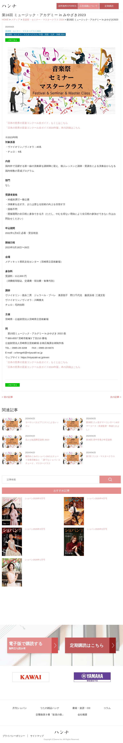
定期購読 (109, 6)
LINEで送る (12, 41)
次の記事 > (115, 398)
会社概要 (82, 716)
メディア (15, 20)
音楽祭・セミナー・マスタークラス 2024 (43, 20)
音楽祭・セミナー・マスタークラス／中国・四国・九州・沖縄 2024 (38, 35)
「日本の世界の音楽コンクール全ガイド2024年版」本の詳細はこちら (42, 129)
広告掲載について (89, 6)
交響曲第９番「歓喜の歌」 (51, 716)
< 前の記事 (7, 398)
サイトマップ (37, 738)
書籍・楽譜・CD (80, 709)
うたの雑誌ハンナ (51, 709)
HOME (5, 20)
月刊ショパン (23, 709)
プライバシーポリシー (14, 738)
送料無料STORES (67, 6)
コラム (103, 709)
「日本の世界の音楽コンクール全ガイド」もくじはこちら (36, 124)
